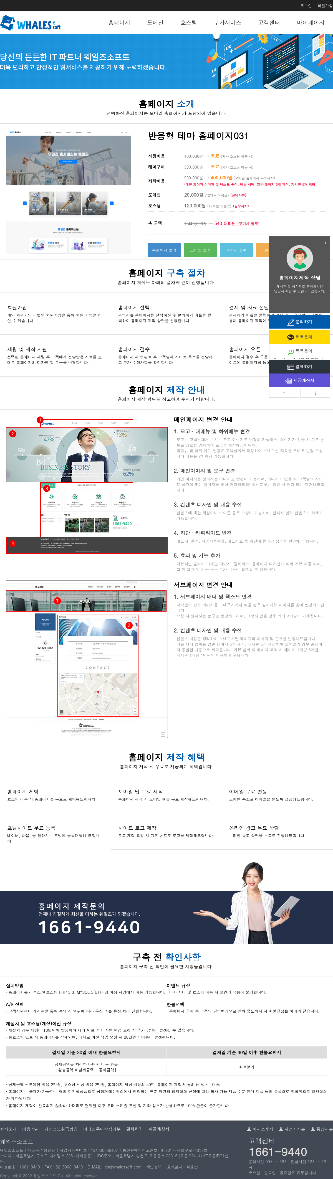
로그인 (306, 5)
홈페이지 (119, 22)
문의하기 (299, 322)
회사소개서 (260, 1129)
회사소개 (8, 1129)
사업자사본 (292, 1129)
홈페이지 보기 (164, 250)
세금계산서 (299, 380)
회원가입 (325, 5)
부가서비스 (227, 22)
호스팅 (188, 22)
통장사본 (322, 1129)
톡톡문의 (299, 351)
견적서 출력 (236, 250)
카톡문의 (299, 337)
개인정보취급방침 (61, 1129)
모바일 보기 (200, 250)
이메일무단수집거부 (102, 1129)
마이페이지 (311, 22)
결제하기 (299, 367)
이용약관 (30, 1129)
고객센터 (269, 22)
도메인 (155, 22)
